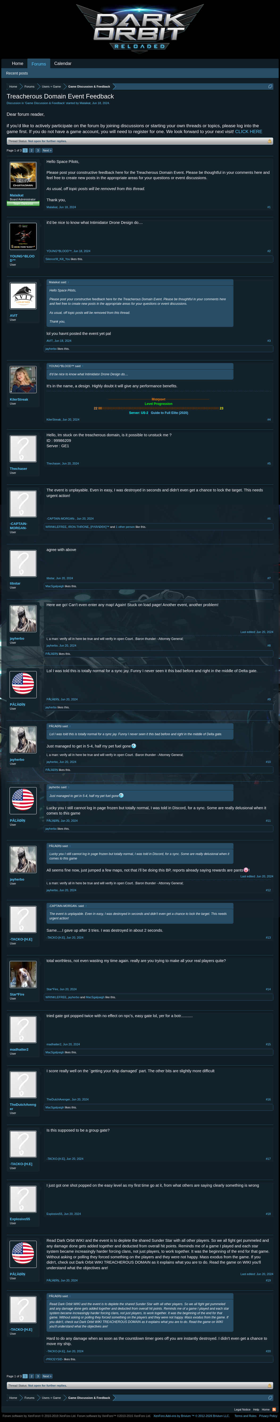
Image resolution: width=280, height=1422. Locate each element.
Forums (39, 64)
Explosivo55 (20, 1219)
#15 (268, 1044)
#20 (268, 1351)
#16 (268, 1099)
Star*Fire (17, 994)
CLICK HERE (248, 131)
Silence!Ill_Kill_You (57, 259)
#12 (268, 890)
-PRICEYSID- (54, 1359)
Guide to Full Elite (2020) (169, 413)
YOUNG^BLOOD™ (22, 258)
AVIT (14, 316)
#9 (269, 699)
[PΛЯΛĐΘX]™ (99, 526)
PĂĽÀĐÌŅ (51, 653)
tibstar (15, 583)
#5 (269, 463)
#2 (269, 251)
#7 (269, 578)
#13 (268, 937)
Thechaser (18, 469)
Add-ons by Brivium (191, 1415)
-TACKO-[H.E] (21, 939)
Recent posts (17, 73)
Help (256, 1409)
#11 (268, 820)
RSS (274, 1409)
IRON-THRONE (78, 526)
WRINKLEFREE (55, 526)
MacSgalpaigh (54, 586)
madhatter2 (19, 1049)
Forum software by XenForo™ (114, 1415)
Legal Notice (242, 1409)
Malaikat (85, 103)
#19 (268, 1280)
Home (17, 63)
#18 (268, 1213)
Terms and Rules (246, 1415)
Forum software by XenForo (39, 1415)
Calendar (63, 63)
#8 (269, 645)
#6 (269, 518)
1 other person (125, 526)
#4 (269, 419)
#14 (268, 989)
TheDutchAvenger (23, 1107)
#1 (269, 207)
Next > (47, 150)
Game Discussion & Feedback (45, 103)
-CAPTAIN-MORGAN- (18, 526)
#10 (268, 761)
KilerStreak (19, 399)
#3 (269, 340)
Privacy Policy (268, 1415)
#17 (268, 1158)
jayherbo (51, 348)
